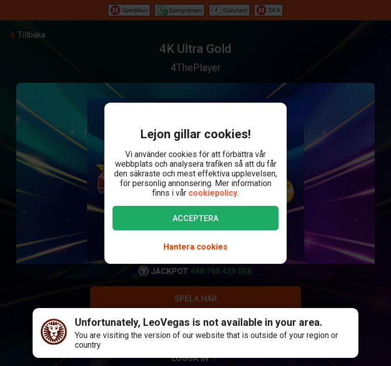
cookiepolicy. (213, 193)
